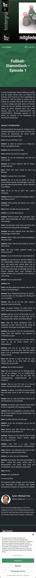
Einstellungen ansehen (18, 571)
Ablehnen (18, 566)
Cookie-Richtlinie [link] (11, 575)
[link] (5, 4)
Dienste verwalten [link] (17, 555)
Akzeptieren (18, 560)
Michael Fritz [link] (29, 499)
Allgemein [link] (7, 47)
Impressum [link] (19, 575)
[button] (33, 534)
